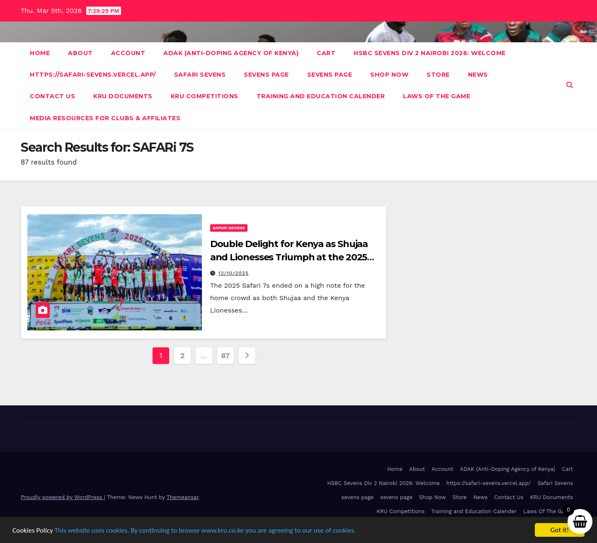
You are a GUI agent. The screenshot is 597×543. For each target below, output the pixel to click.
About (80, 53)
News (478, 74)
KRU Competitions (204, 96)
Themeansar (183, 497)
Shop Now (389, 74)
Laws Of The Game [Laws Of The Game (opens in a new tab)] (548, 511)
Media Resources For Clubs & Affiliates (105, 118)
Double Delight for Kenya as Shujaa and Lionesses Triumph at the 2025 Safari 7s (289, 257)
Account (128, 53)
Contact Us (52, 96)
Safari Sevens (200, 74)
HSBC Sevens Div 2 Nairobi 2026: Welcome (430, 53)
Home (40, 53)
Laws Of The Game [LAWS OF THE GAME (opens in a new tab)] (436, 96)
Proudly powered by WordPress (62, 497)
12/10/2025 (233, 273)
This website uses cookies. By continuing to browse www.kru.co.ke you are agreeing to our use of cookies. (205, 530)
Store (438, 74)
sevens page (266, 74)
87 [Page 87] (225, 355)
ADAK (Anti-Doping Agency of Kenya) (230, 53)
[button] (569, 85)
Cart (326, 53)
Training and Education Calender (321, 96)
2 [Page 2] (182, 355)
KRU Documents (123, 96)
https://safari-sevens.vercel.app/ (93, 74)
